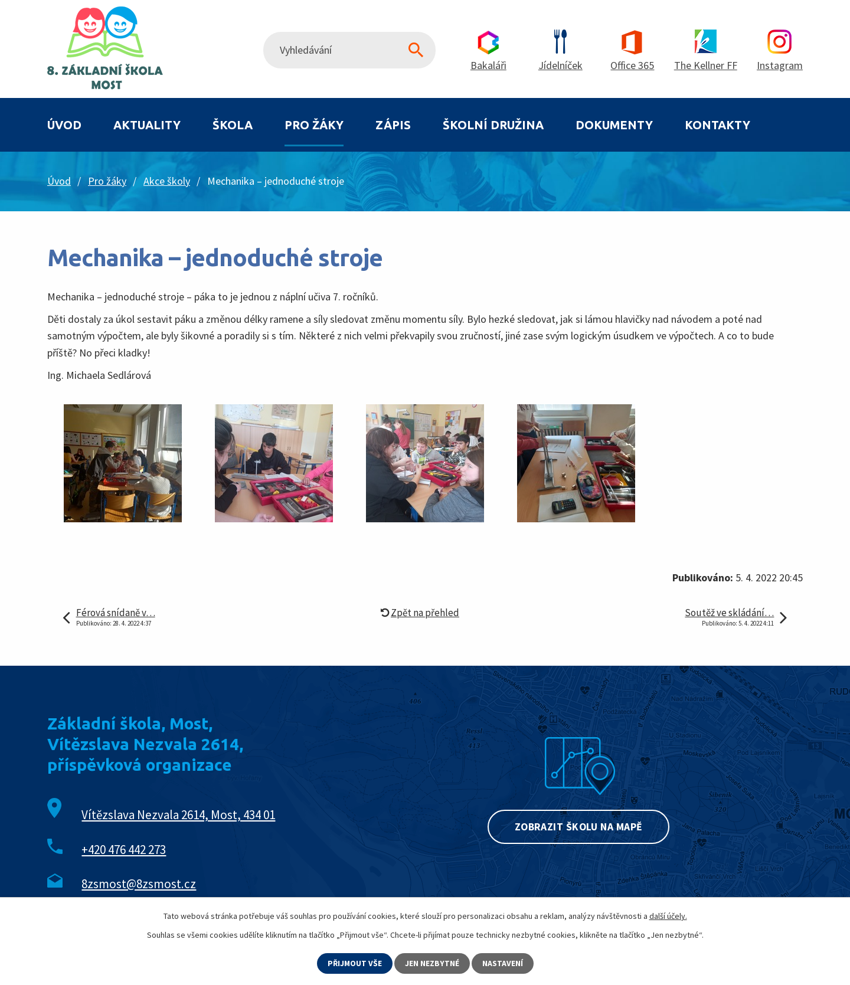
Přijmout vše (354, 963)
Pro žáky (314, 125)
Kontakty (717, 125)
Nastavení (503, 963)
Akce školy (166, 181)
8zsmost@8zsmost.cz (138, 884)
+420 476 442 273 (123, 850)
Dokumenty (614, 125)
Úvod (64, 125)
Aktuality (147, 125)
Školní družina (493, 125)
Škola (232, 125)
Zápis (393, 125)
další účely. (668, 916)
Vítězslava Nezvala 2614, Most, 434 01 (178, 815)
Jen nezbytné (433, 963)
